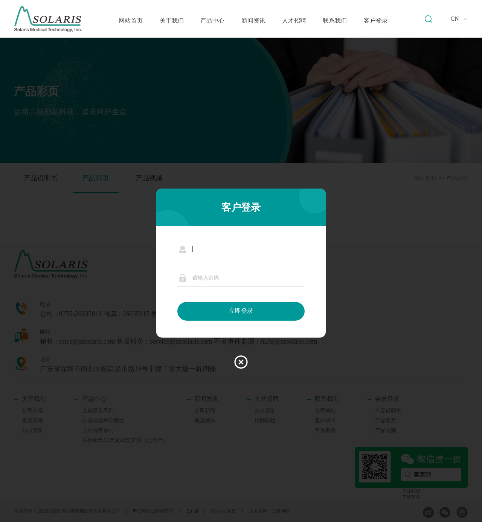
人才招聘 (294, 20)
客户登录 (376, 20)
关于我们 (172, 20)
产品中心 (212, 20)
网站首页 (131, 20)
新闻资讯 (253, 20)
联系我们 (335, 20)
